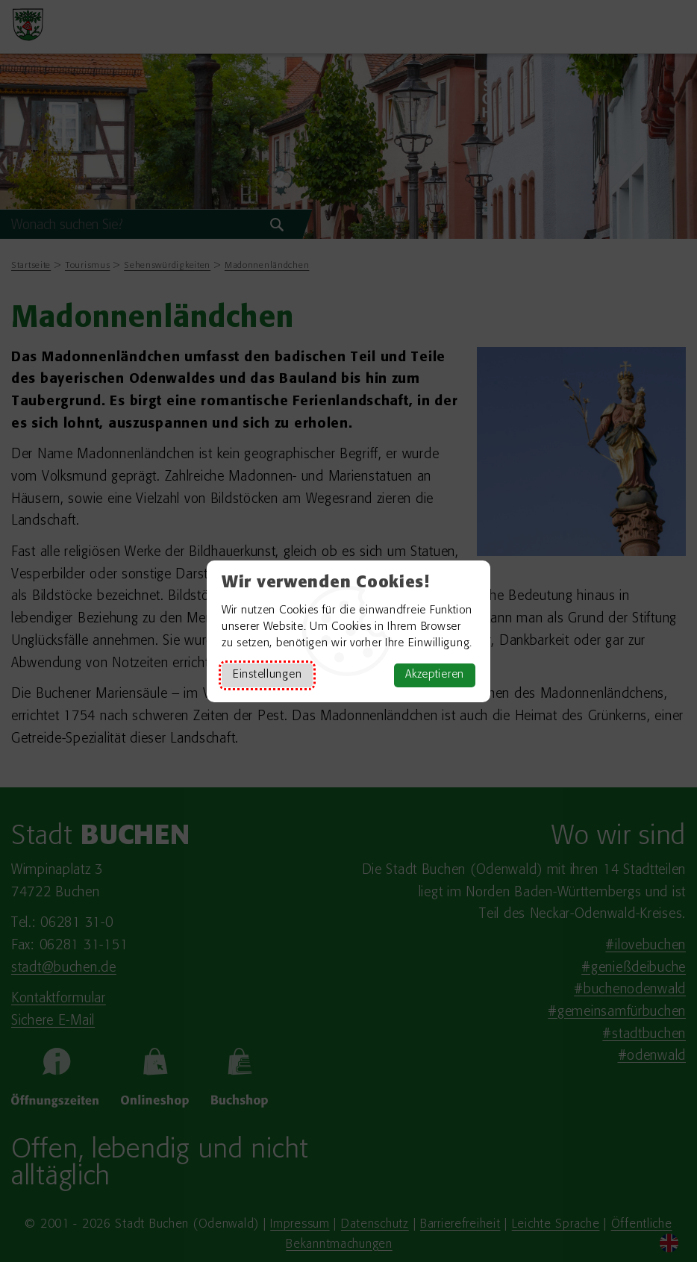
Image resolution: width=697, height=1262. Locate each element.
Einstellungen (267, 675)
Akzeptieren (434, 675)
